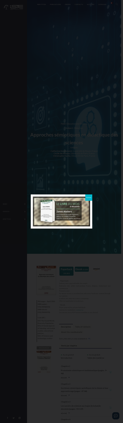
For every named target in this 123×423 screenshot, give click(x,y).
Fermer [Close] (88, 197)
